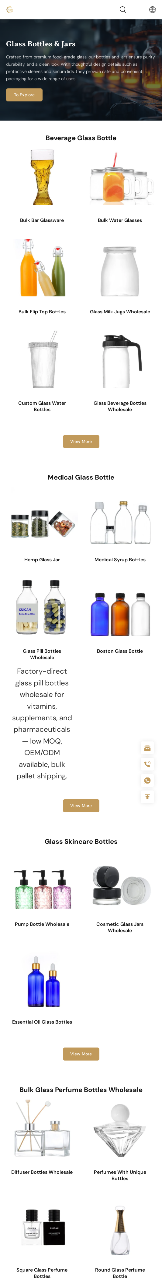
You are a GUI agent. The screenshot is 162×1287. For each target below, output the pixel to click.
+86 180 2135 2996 (147, 764)
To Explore (24, 94)
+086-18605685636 (147, 780)
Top (147, 796)
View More (81, 441)
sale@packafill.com (147, 747)
